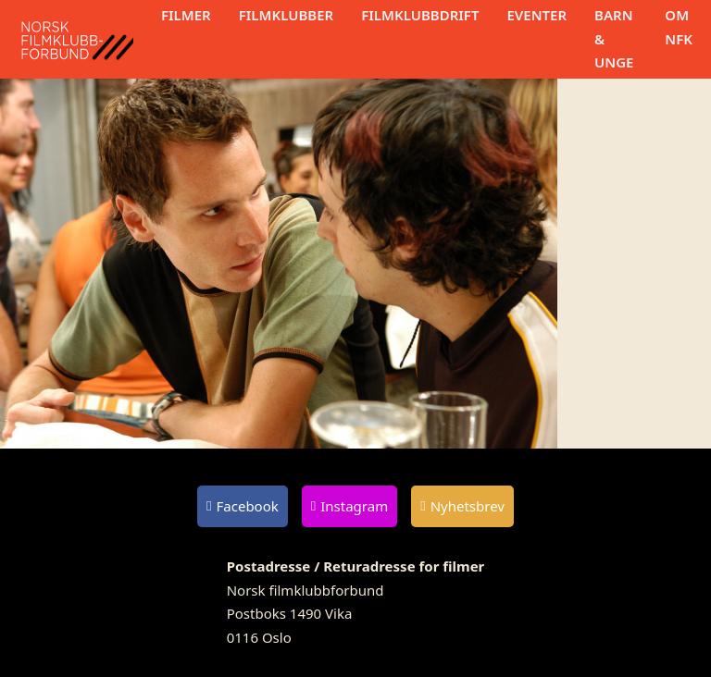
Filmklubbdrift (420, 15)
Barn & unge (613, 38)
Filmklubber (286, 15)
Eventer (536, 15)
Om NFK (678, 27)
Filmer (186, 15)
